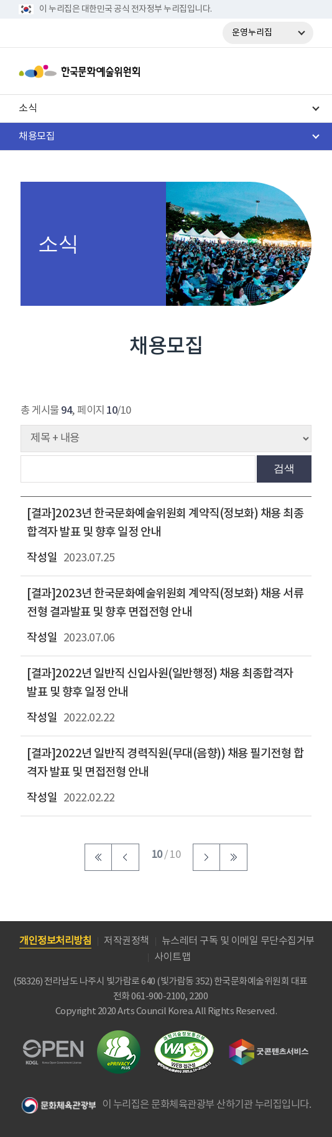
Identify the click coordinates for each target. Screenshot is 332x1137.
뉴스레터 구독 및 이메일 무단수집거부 (238, 941)
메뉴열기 (299, 71)
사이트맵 (172, 957)
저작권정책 (126, 941)
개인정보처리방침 (55, 941)
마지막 (233, 857)
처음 (98, 857)
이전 (125, 857)
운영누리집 (252, 33)
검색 (284, 468)
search (266, 71)
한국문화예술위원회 (111, 71)
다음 (206, 857)
